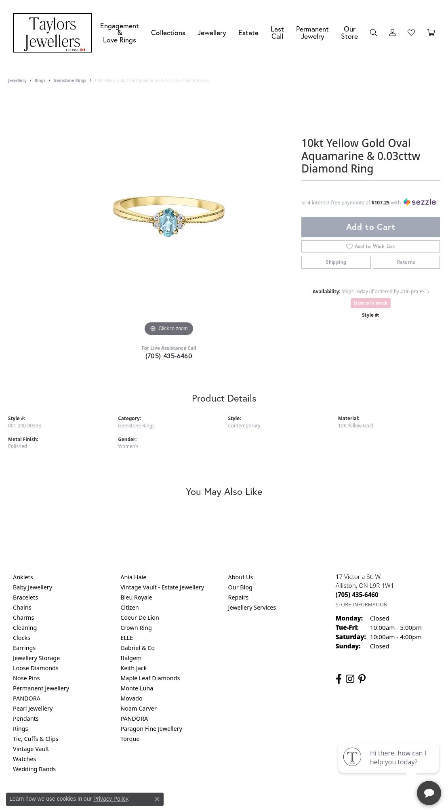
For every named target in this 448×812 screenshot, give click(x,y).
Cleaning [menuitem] (25, 627)
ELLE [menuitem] (126, 638)
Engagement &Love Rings (119, 32)
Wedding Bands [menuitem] (34, 769)
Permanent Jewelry (312, 32)
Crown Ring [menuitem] (136, 627)
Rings (39, 80)
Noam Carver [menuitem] (138, 708)
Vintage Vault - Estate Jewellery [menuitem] (162, 587)
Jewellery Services (252, 607)
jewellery (17, 80)
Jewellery (212, 32)
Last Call (277, 32)
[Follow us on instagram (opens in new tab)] (350, 679)
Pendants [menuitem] (26, 718)
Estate (248, 32)
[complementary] (389, 767)
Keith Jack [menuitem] (133, 668)
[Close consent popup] (157, 799)
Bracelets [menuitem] (25, 597)
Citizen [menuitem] (129, 607)
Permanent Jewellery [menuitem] (41, 688)
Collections (168, 32)
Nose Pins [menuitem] (26, 678)
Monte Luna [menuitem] (136, 688)
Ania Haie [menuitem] (133, 577)
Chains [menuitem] (22, 607)
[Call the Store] (357, 595)
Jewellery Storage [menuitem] (36, 658)
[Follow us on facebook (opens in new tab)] (339, 679)
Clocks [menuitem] (21, 638)
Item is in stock (371, 303)
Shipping (336, 262)
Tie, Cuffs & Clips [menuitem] (36, 739)
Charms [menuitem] (23, 617)
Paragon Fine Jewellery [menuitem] (151, 728)
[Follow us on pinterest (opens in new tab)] (362, 679)
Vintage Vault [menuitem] (31, 749)
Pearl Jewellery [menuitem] (33, 708)
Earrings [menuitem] (24, 648)
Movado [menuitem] (131, 698)
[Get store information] (362, 604)
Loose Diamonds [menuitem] (36, 668)
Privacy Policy (184, 801)
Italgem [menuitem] (130, 658)
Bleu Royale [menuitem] (136, 597)
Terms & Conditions (232, 801)
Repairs (238, 597)
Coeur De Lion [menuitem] (139, 617)
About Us (240, 577)
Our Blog (240, 587)
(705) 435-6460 (169, 355)
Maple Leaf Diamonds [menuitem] (150, 678)
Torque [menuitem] (129, 739)
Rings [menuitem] (20, 728)
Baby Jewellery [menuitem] (32, 587)
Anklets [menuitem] (23, 577)
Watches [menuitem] (24, 759)
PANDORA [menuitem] (26, 698)
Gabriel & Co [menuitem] (137, 648)
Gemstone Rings (70, 80)
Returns (406, 262)
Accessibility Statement (292, 801)
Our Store (349, 32)
